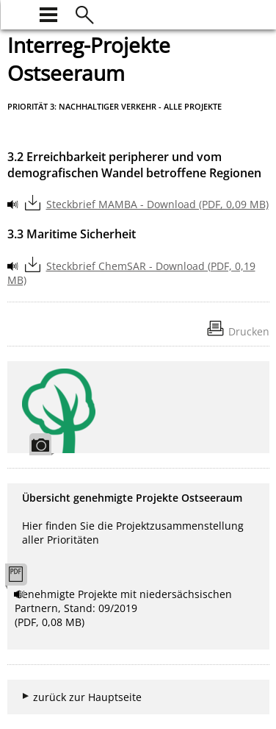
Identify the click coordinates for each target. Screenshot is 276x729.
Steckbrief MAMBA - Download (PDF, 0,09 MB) (157, 204)
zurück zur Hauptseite (87, 697)
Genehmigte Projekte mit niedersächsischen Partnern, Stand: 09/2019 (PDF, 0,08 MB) (123, 608)
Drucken (248, 331)
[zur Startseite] (16, 13)
